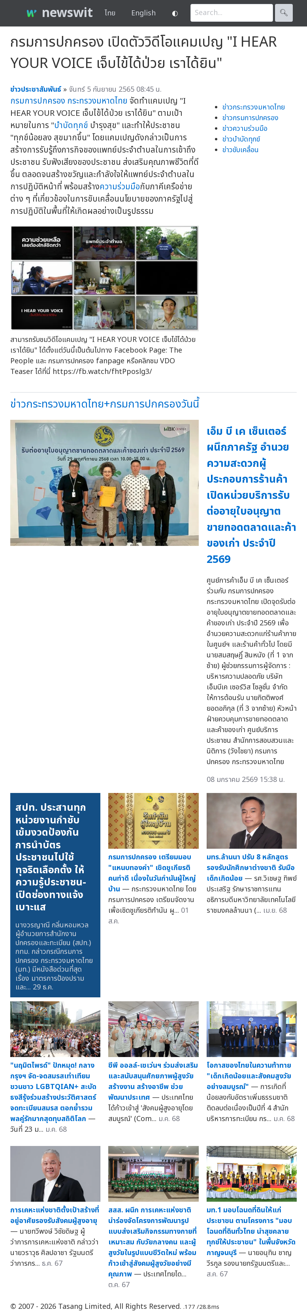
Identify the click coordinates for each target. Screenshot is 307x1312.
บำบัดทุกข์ (71, 125)
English (143, 13)
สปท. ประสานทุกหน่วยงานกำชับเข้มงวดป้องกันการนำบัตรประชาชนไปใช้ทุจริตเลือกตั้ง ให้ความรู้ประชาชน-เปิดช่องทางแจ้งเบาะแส (50, 857)
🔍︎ (283, 13)
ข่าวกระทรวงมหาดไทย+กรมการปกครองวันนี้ (104, 404)
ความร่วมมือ (120, 187)
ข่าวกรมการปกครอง (250, 118)
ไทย (110, 13)
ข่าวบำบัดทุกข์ (241, 139)
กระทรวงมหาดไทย (97, 101)
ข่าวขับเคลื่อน (240, 150)
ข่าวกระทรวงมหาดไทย (253, 107)
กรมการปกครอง (37, 101)
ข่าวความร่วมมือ (244, 128)
